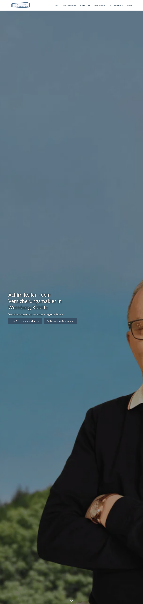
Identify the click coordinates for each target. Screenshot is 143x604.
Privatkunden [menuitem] (85, 5)
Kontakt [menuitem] (129, 5)
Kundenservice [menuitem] (115, 5)
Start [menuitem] (56, 5)
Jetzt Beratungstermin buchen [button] (25, 321)
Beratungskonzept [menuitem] (69, 5)
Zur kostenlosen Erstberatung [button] (61, 321)
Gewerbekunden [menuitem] (100, 5)
